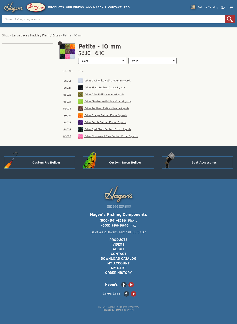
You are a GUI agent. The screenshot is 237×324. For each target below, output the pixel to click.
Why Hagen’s (96, 7)
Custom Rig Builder (46, 162)
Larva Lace (19, 35)
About (118, 249)
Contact (115, 7)
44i (132, 309)
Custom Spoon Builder (125, 162)
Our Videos (75, 7)
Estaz (56, 35)
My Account (118, 263)
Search (230, 19)
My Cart (118, 268)
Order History (118, 273)
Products (56, 7)
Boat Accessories (204, 162)
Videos (118, 244)
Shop (5, 35)
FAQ (127, 7)
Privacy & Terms (112, 309)
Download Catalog (118, 259)
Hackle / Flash (40, 35)
